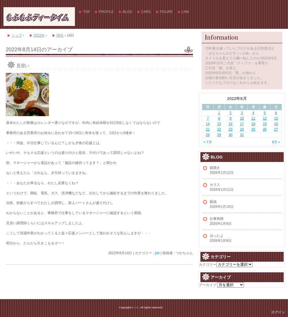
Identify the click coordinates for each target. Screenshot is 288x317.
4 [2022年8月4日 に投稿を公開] (253, 113)
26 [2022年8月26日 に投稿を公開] (264, 129)
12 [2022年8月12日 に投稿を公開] (264, 118)
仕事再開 (216, 219)
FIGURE (166, 12)
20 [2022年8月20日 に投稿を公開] (276, 124)
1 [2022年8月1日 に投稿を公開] (219, 113)
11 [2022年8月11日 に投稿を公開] (253, 118)
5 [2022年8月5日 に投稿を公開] (265, 113)
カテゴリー (207, 265)
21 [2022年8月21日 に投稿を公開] (208, 129)
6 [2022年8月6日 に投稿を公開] (276, 113)
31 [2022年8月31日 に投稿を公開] (242, 135)
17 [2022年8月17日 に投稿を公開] (242, 124)
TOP (86, 12)
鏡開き (215, 168)
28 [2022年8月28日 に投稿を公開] (208, 135)
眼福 (213, 202)
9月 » (276, 142)
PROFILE (106, 12)
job (157, 253)
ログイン (278, 312)
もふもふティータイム (39, 16)
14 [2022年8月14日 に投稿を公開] (208, 124)
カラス (215, 185)
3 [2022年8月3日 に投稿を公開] (242, 113)
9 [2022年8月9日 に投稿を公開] (231, 118)
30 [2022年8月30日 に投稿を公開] (230, 135)
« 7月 (208, 142)
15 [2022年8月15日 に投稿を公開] (219, 124)
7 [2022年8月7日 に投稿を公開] (208, 118)
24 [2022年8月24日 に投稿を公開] (242, 129)
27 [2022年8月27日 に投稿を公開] (276, 129)
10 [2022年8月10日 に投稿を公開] (242, 118)
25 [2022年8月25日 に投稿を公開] (253, 129)
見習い (22, 65)
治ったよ (216, 236)
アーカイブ (207, 285)
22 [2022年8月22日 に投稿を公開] (219, 129)
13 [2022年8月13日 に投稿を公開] (276, 118)
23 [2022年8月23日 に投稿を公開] (230, 129)
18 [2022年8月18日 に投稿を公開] (253, 124)
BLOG (127, 12)
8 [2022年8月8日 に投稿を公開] (219, 118)
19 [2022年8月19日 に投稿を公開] (264, 124)
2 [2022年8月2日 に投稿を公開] (231, 113)
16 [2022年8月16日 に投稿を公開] (230, 124)
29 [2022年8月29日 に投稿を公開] (219, 135)
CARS (146, 12)
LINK (186, 12)
